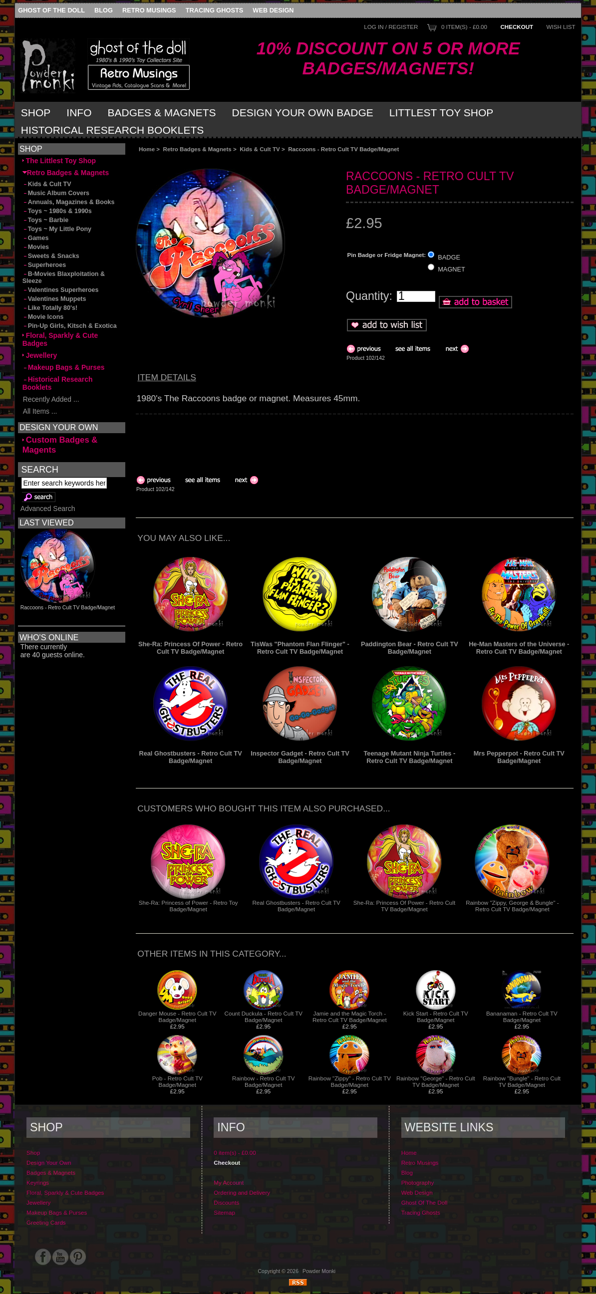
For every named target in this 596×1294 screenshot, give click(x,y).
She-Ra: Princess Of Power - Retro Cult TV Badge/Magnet (190, 647)
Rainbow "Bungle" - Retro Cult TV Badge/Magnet (522, 1081)
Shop (36, 112)
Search (39, 469)
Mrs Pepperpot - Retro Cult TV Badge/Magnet (519, 757)
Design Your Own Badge (302, 112)
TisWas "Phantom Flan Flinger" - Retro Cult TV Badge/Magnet (300, 647)
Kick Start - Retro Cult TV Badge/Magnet (435, 1016)
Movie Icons (43, 316)
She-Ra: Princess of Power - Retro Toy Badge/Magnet (188, 905)
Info (78, 112)
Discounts (226, 1202)
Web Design (273, 10)
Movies (35, 247)
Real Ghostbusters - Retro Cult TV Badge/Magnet (190, 757)
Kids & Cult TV (260, 149)
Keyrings (37, 1182)
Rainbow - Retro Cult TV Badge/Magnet (263, 1081)
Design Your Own (48, 1162)
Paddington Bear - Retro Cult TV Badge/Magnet (409, 647)
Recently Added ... (50, 399)
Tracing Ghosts (214, 10)
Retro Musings (149, 10)
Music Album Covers (55, 193)
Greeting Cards (46, 1222)
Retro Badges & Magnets (197, 149)
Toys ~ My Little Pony (56, 229)
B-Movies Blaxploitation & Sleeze (63, 277)
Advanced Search (47, 509)
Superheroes (44, 264)
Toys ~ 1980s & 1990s (57, 211)
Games (35, 238)
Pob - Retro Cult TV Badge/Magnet (177, 1081)
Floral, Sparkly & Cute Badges (60, 339)
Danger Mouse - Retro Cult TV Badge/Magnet (177, 1016)
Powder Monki (318, 1271)
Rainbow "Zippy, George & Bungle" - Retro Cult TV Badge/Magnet (512, 905)
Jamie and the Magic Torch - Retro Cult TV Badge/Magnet (349, 1016)
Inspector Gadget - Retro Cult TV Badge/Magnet (300, 757)
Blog (103, 10)
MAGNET (451, 269)
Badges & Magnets (162, 112)
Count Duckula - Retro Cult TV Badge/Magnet (263, 1016)
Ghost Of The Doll (51, 10)
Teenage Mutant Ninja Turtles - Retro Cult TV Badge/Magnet (409, 757)
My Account (229, 1182)
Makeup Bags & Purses (63, 367)
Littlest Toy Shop (441, 112)
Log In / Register (391, 26)
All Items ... (39, 411)
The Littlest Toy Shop (59, 161)
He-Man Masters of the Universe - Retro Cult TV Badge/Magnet (519, 647)
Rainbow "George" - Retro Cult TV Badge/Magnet (435, 1081)
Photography (417, 1182)
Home (147, 149)
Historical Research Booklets (112, 130)
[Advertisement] (248, 160)
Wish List (561, 26)
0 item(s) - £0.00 (464, 26)
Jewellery (39, 355)
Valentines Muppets (54, 298)
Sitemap (224, 1212)
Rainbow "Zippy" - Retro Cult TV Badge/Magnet (349, 1081)
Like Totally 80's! (49, 307)
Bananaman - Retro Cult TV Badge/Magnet (522, 1016)
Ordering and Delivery (242, 1192)
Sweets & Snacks (50, 256)
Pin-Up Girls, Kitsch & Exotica (69, 325)
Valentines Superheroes (60, 289)
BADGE (449, 256)
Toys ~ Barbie (45, 220)
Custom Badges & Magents (60, 445)
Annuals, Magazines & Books (68, 202)
